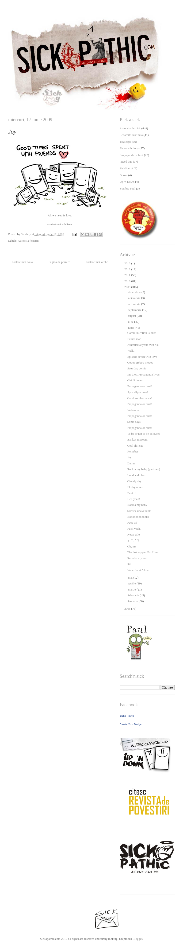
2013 (127, 263)
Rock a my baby (137, 505)
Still (129, 564)
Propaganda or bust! (139, 386)
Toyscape (125, 141)
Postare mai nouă (22, 262)
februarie (134, 595)
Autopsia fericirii (28, 240)
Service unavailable (139, 511)
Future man (134, 339)
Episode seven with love (142, 356)
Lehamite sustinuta (131, 135)
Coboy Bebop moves (140, 362)
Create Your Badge (130, 724)
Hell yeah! (133, 499)
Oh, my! (132, 546)
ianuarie (133, 601)
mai (130, 577)
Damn (131, 463)
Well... (131, 350)
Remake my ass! (137, 558)
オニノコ (133, 540)
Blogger (137, 939)
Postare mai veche (97, 262)
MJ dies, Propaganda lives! (143, 374)
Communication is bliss (141, 333)
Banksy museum (137, 439)
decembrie (134, 292)
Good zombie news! (139, 398)
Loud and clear (136, 475)
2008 (127, 608)
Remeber (132, 451)
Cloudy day (134, 481)
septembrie (135, 310)
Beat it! (131, 493)
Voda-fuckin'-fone (138, 570)
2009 (127, 287)
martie (132, 589)
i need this (126, 161)
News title (133, 534)
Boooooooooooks (138, 516)
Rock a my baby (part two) (143, 469)
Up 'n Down (127, 181)
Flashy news (134, 487)
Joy (129, 457)
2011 (127, 275)
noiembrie (134, 298)
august (132, 315)
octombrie (134, 304)
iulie (131, 322)
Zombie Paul (127, 188)
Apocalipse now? (137, 392)
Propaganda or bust (131, 155)
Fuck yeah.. (134, 528)
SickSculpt (126, 168)
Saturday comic (136, 368)
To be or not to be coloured (143, 433)
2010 (127, 281)
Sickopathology (129, 148)
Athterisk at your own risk (143, 344)
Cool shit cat (135, 445)
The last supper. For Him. (142, 552)
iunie (131, 327)
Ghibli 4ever (134, 380)
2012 (127, 269)
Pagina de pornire (59, 262)
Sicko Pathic (127, 715)
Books (123, 175)
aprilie (132, 583)
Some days (134, 421)
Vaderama (133, 410)
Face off (132, 522)
